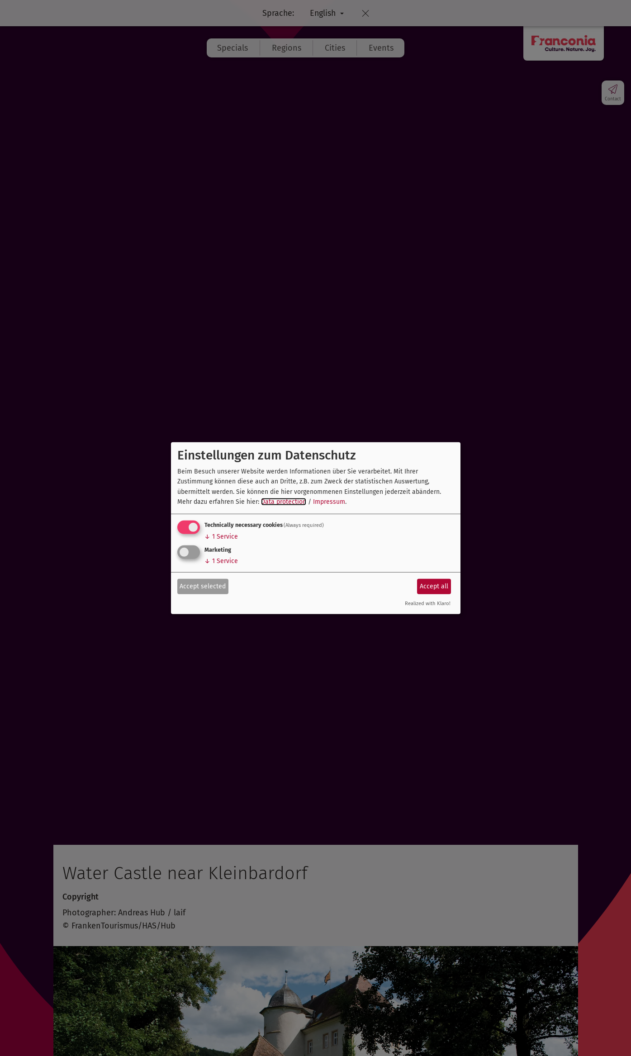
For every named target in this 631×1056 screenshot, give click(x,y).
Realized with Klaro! (428, 603)
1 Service (221, 536)
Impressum (329, 502)
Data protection (283, 502)
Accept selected (203, 586)
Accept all (434, 586)
